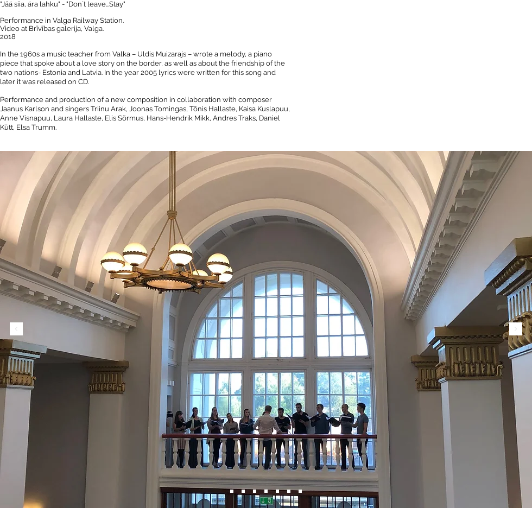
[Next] (515, 329)
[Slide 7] (300, 491)
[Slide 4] (266, 491)
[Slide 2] (243, 491)
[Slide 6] (231, 491)
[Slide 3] (254, 491)
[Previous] (16, 329)
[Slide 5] (277, 491)
